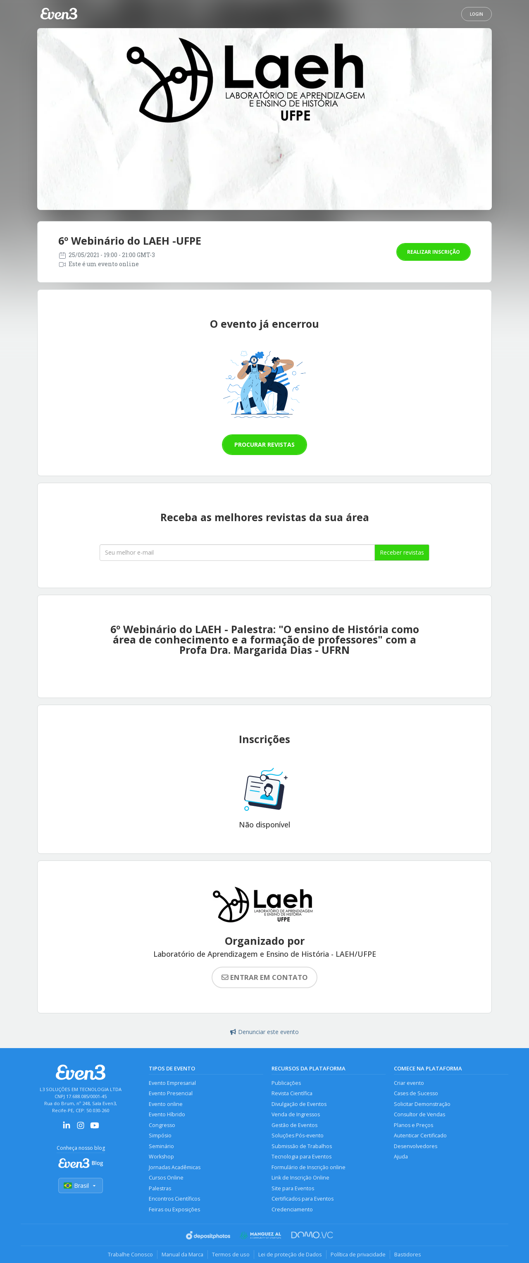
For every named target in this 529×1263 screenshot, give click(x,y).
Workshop (161, 1156)
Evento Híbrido (167, 1114)
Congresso (162, 1125)
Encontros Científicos (174, 1198)
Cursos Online (166, 1177)
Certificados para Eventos (303, 1198)
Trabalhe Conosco (130, 1254)
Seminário (161, 1146)
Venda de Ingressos (296, 1114)
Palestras (160, 1188)
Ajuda (401, 1156)
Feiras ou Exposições (174, 1209)
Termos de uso (231, 1254)
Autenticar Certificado (420, 1135)
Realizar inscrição (433, 251)
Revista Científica (292, 1093)
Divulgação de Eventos (299, 1104)
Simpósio (160, 1135)
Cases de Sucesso (416, 1093)
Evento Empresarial (172, 1083)
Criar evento (409, 1083)
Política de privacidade (358, 1254)
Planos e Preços (413, 1125)
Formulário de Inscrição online (309, 1167)
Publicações (286, 1083)
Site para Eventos (293, 1188)
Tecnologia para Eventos (301, 1156)
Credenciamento (292, 1209)
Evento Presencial (171, 1093)
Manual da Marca (182, 1254)
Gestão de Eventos (294, 1125)
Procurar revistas (264, 444)
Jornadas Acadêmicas (174, 1167)
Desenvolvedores (415, 1146)
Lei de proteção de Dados (290, 1254)
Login (476, 14)
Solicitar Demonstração (422, 1104)
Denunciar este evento (264, 1032)
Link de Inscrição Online (300, 1177)
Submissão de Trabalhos (302, 1146)
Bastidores (407, 1254)
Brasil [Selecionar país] (81, 1185)
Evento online (166, 1104)
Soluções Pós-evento (298, 1135)
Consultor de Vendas (419, 1114)
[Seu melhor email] (237, 552)
